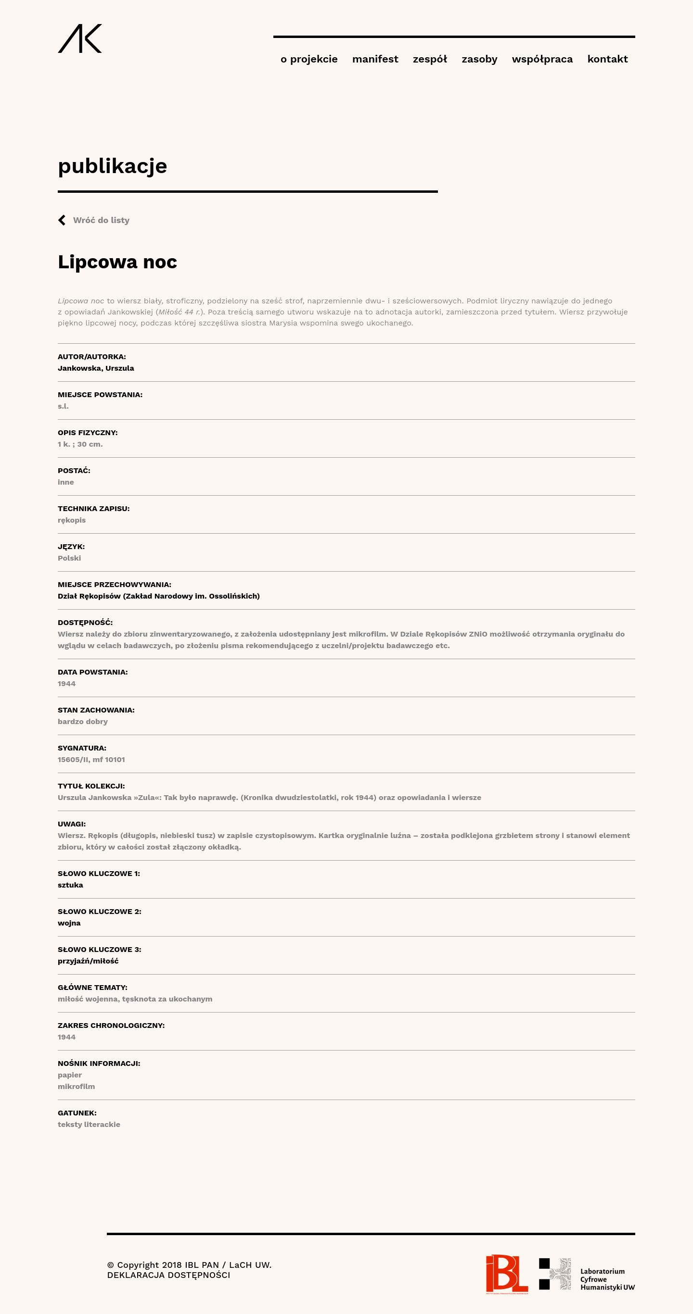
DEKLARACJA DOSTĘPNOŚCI (168, 1275)
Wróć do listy (101, 220)
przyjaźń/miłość (88, 960)
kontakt (608, 59)
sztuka (70, 884)
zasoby (479, 59)
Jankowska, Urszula (96, 368)
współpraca (542, 59)
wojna (69, 922)
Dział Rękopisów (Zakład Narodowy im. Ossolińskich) (159, 596)
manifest (375, 59)
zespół (430, 59)
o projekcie (309, 59)
